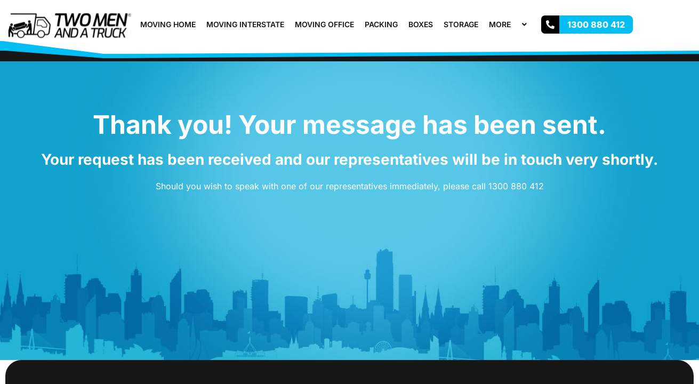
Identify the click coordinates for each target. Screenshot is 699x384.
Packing (381, 24)
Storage (461, 24)
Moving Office (324, 24)
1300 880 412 (516, 186)
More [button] (509, 24)
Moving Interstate (245, 24)
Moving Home (168, 24)
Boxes (420, 24)
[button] (515, 24)
